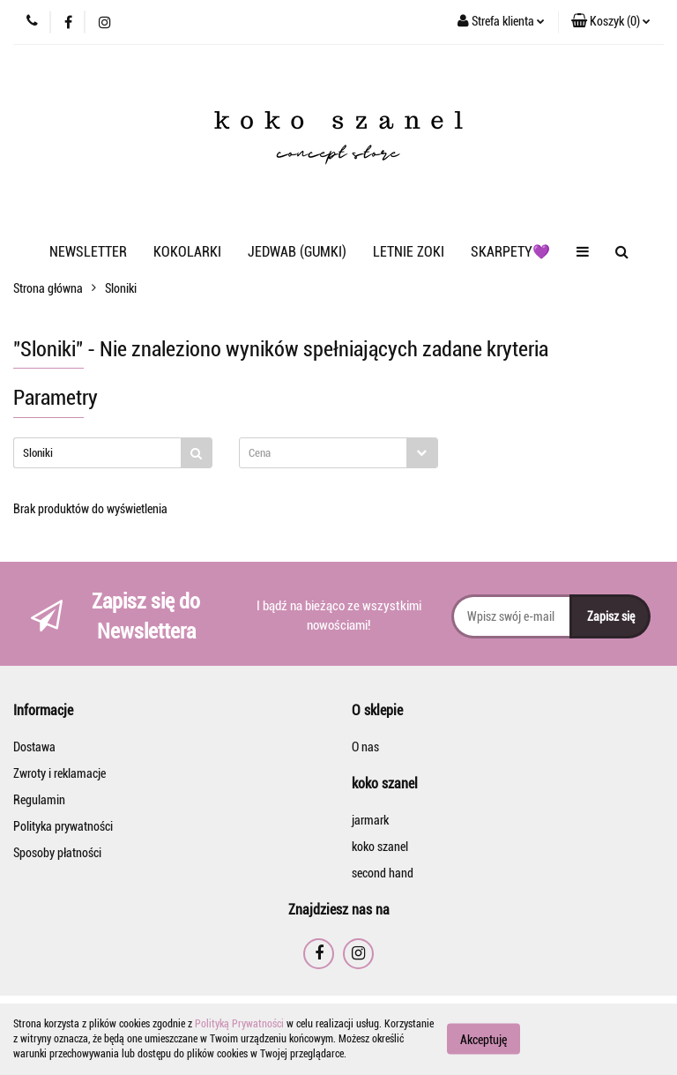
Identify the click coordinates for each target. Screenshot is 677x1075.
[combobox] (338, 452)
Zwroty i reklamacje (59, 773)
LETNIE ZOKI (408, 251)
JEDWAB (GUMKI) (297, 251)
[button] (611, 22)
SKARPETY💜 (510, 251)
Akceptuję (483, 1040)
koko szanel (380, 847)
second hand (382, 873)
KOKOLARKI (187, 251)
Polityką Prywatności (239, 1024)
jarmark (370, 820)
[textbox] (323, 453)
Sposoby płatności (57, 853)
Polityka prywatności (63, 826)
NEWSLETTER (88, 251)
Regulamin (39, 800)
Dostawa (34, 747)
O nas (365, 747)
